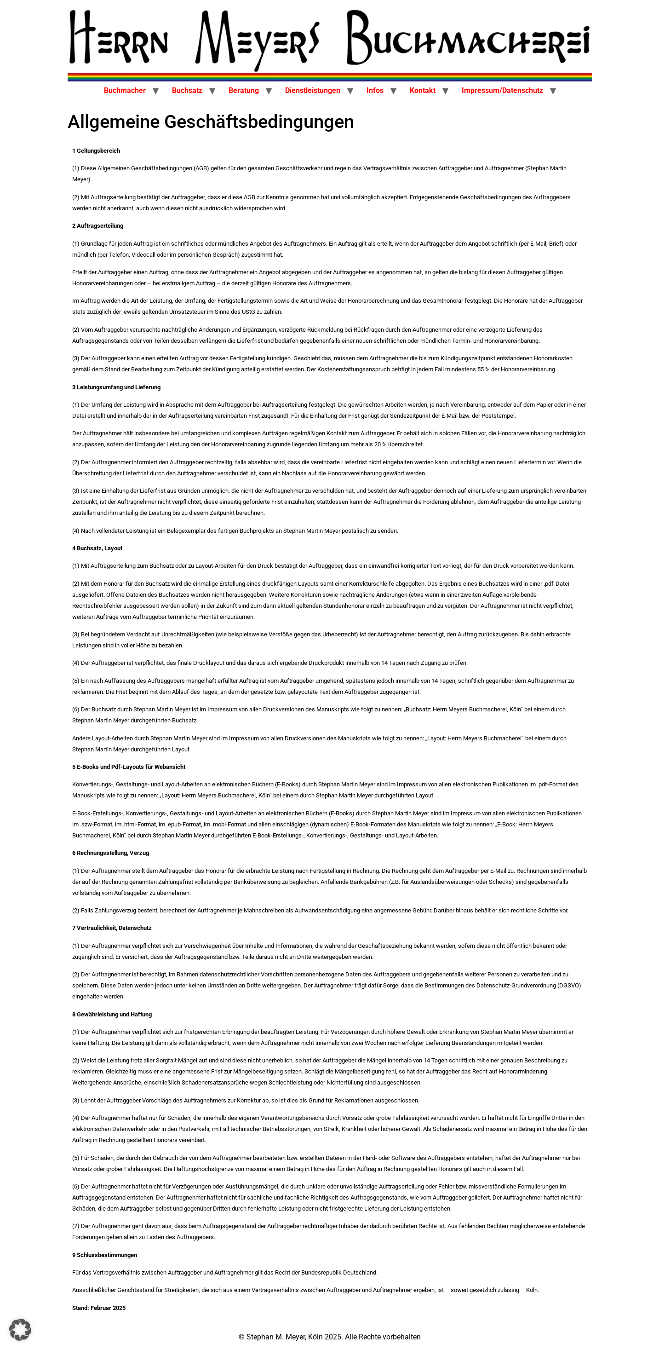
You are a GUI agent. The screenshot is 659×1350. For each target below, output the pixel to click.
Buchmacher (125, 90)
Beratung (244, 90)
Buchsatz (187, 90)
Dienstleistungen (312, 90)
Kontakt (423, 90)
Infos (375, 90)
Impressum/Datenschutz (502, 90)
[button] (20, 1330)
